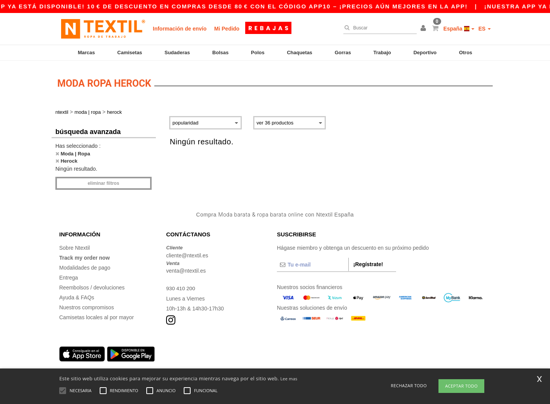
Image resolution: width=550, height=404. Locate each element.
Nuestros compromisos (86, 305)
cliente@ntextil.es (187, 253)
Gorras (343, 52)
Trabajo (382, 52)
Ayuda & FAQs (76, 295)
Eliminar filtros (103, 181)
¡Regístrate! (368, 262)
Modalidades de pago (84, 265)
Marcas (86, 52)
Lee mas (289, 378)
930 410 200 (181, 286)
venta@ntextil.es (186, 268)
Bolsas (220, 52)
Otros (465, 52)
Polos (257, 52)
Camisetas (129, 52)
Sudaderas (177, 52)
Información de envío (180, 29)
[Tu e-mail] (312, 262)
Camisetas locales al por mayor (96, 315)
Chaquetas (299, 52)
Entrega (68, 275)
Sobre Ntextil (74, 245)
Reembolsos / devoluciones (92, 285)
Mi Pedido (226, 29)
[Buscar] (378, 28)
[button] (424, 29)
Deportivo (425, 52)
